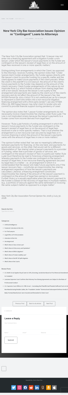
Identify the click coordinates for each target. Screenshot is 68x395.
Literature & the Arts (11, 238)
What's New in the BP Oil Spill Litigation (16, 258)
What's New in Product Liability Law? (15, 255)
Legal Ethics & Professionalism (14, 235)
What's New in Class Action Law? (14, 245)
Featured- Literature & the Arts (14, 228)
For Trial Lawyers (10, 231)
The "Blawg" (10, 18)
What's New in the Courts (12, 261)
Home (3, 18)
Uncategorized (9, 241)
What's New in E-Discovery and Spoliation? (17, 248)
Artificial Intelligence (11, 225)
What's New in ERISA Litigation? (14, 251)
